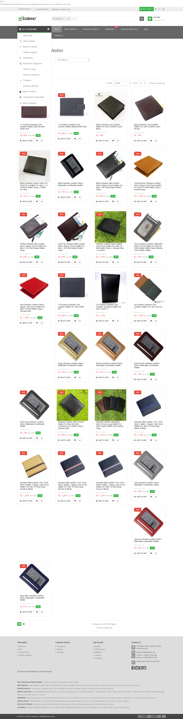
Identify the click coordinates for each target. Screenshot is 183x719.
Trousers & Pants (114, 685)
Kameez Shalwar (69, 685)
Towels (119, 701)
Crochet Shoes (84, 698)
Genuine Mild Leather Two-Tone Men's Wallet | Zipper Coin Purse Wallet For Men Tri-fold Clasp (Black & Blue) (148, 425)
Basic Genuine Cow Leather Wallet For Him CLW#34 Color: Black (109, 126)
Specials (98, 655)
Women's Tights (59, 688)
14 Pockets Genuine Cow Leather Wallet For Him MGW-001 (71, 306)
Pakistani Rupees (25, 9)
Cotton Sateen (49, 701)
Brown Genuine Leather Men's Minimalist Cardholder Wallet (109, 364)
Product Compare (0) (156, 83)
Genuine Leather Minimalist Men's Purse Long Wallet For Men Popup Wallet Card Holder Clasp (109, 425)
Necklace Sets (22, 695)
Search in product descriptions (29, 68)
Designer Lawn (47, 688)
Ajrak (55, 682)
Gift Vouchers (100, 649)
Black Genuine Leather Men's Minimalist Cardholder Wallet (70, 184)
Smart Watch (61, 692)
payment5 (159, 716)
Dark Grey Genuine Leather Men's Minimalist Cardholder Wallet (32, 424)
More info (67, 4)
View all (76, 682)
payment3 (149, 716)
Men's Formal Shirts (83, 685)
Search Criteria (22, 55)
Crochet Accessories (116, 698)
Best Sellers (103, 704)
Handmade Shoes (95, 707)
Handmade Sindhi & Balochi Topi (54, 698)
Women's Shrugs (87, 688)
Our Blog (98, 658)
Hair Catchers (33, 695)
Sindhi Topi (48, 682)
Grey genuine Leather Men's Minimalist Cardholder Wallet (146, 483)
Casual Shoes (45, 707)
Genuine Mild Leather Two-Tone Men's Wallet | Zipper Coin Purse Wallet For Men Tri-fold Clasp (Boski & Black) (34, 485)
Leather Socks (107, 707)
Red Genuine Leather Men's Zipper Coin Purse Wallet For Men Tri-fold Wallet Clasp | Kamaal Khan (32, 307)
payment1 (140, 716)
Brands (98, 646)
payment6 (163, 716)
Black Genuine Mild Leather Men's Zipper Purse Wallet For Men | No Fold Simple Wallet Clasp (109, 186)
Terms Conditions (25, 655)
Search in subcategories (27, 65)
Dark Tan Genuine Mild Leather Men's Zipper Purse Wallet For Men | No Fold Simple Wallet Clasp (71, 247)
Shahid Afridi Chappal (74, 707)
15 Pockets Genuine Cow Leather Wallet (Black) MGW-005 (72, 125)
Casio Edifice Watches (86, 692)
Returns (60, 649)
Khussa (85, 707)
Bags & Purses (129, 698)
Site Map (60, 652)
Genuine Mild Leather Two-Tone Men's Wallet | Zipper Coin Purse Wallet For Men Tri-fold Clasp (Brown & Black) (72, 485)
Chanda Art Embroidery (99, 698)
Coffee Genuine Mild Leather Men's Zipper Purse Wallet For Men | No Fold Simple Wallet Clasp (33, 247)
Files (95, 704)
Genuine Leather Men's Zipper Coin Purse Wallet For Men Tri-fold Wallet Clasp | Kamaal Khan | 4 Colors (110, 247)
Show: (135, 83)
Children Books (54, 704)
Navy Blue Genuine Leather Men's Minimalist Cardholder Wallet (32, 597)
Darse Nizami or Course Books (71, 704)
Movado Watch (73, 692)
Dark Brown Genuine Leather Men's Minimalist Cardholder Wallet (146, 365)
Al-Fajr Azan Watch (125, 692)
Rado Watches (51, 692)
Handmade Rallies (36, 701)
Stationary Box (88, 704)
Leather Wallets (34, 685)
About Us (22, 646)
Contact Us (61, 646)
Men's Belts (45, 685)
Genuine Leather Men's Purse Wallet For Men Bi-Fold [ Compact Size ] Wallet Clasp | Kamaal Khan (71, 425)
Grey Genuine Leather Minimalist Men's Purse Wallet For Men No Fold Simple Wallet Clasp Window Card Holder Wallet (148, 247)
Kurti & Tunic (35, 688)
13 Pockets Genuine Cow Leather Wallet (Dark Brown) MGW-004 (32, 126)
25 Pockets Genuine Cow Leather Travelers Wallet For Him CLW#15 (108, 306)
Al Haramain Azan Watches (142, 692)
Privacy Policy (24, 652)
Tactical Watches (101, 692)
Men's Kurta (95, 685)
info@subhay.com (148, 652)
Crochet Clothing (72, 698)
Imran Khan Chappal (58, 707)
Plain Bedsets (59, 701)
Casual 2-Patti (118, 707)
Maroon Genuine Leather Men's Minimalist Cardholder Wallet (148, 540)
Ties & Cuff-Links (56, 685)
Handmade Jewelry (141, 698)
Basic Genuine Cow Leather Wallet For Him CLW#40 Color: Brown (147, 126)
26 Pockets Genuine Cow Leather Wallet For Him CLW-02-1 (148, 306)
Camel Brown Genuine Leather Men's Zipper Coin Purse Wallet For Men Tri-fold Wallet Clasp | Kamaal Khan (147, 186)
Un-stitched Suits (127, 685)
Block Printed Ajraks (34, 698)
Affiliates (98, 652)
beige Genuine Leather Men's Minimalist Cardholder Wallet (71, 364)
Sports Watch (113, 692)
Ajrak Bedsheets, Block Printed (76, 701)
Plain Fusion (111, 701)
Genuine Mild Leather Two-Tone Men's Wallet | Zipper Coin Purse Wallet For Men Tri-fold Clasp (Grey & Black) (110, 485)
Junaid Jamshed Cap (65, 682)
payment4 (154, 716)
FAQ (20, 649)
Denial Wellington (39, 692)
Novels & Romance (40, 704)
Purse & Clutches (100, 688)
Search (29, 41)
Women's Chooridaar (73, 688)
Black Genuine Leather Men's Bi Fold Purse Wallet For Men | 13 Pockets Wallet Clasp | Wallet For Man (33, 186)
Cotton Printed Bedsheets (97, 701)
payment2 (145, 716)
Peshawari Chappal (32, 707)
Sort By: (109, 83)
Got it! (2, 1)
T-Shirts (103, 685)
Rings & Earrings (158, 692)
